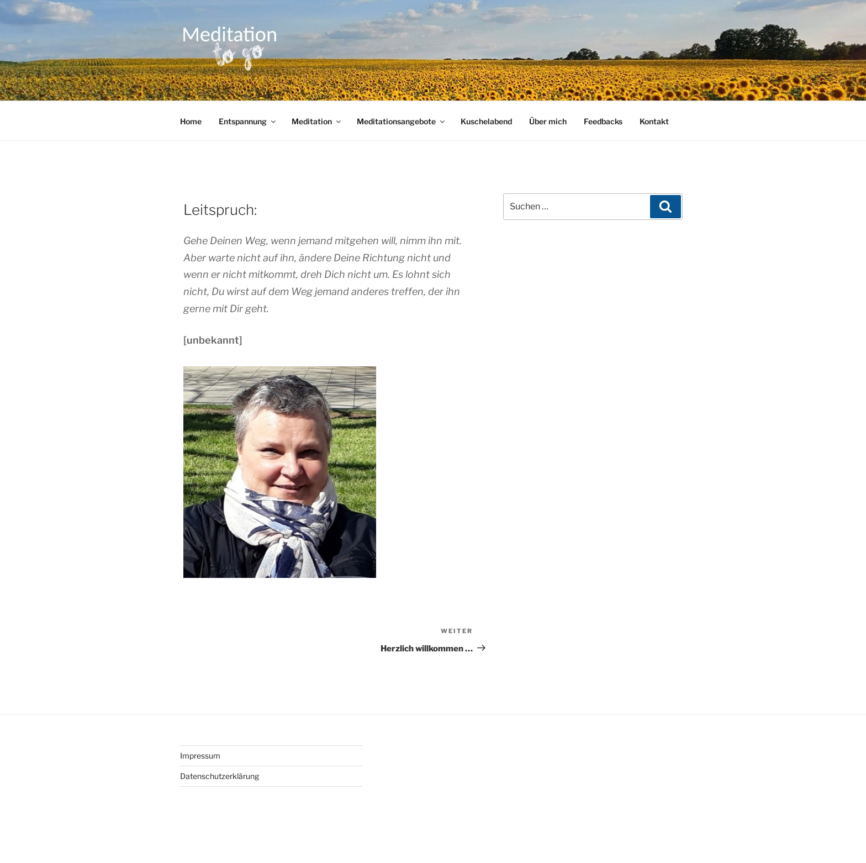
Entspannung (248, 121)
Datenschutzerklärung (219, 776)
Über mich (548, 121)
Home (191, 121)
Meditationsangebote (401, 121)
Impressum (200, 755)
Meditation (317, 121)
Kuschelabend (486, 121)
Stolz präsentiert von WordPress (325, 836)
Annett (277, 194)
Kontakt (654, 121)
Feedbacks (603, 121)
